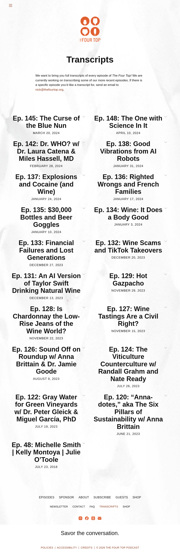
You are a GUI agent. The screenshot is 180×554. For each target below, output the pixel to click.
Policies (47, 547)
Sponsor (66, 497)
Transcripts (108, 506)
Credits (86, 547)
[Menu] (10, 5)
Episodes (46, 497)
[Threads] (93, 518)
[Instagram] (80, 518)
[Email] (99, 518)
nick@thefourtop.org (49, 89)
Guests (122, 497)
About (84, 497)
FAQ (92, 506)
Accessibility (67, 547)
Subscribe (102, 497)
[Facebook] (87, 518)
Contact (78, 506)
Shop (136, 497)
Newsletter (59, 506)
